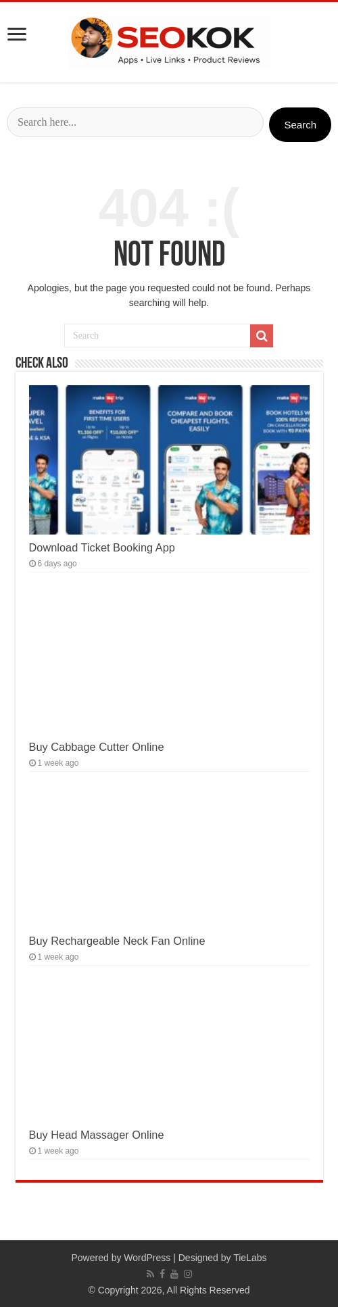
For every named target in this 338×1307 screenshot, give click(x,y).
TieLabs (249, 1257)
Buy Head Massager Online (96, 1135)
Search (300, 124)
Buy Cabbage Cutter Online (96, 747)
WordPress (147, 1257)
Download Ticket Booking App (102, 547)
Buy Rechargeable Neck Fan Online (117, 941)
